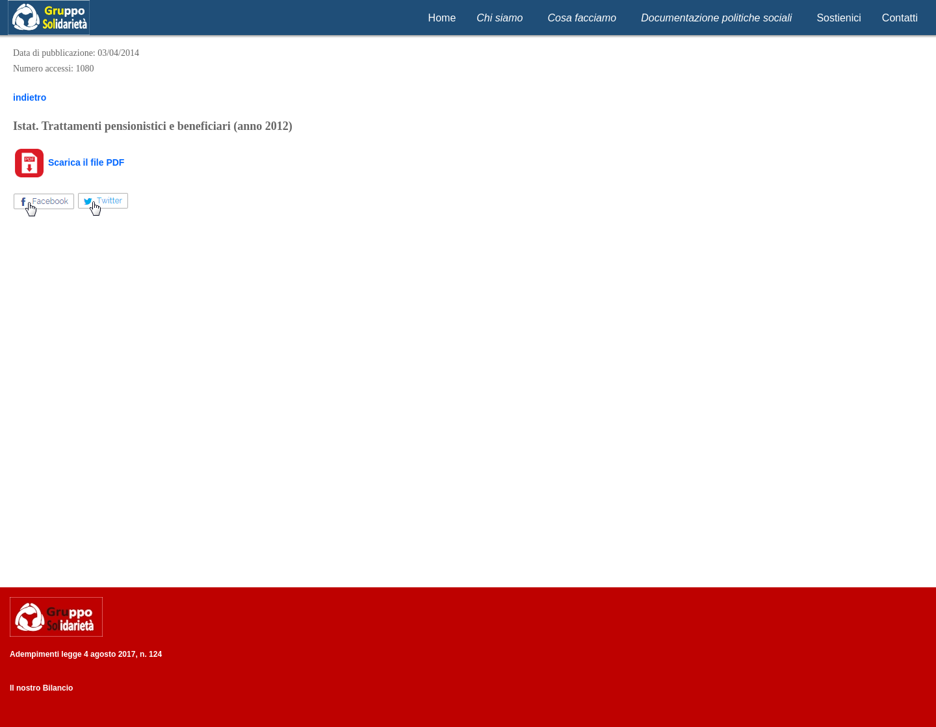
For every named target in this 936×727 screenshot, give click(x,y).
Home (442, 17)
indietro (29, 97)
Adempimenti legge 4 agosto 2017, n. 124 (86, 654)
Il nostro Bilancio (41, 688)
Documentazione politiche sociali (716, 17)
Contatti (900, 17)
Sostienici (838, 17)
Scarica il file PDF (68, 162)
